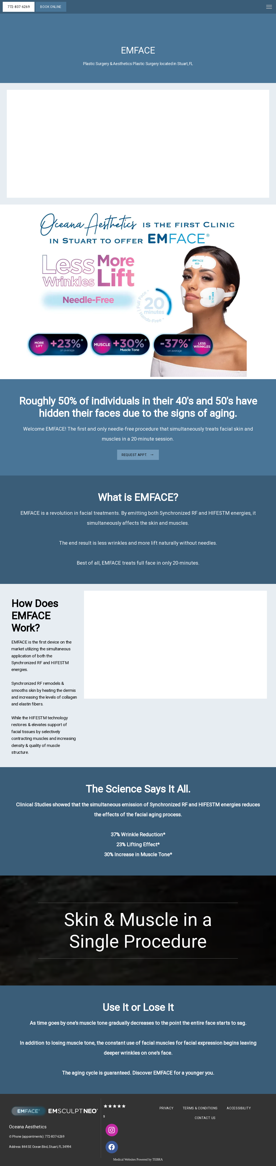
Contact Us (205, 1118)
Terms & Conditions (200, 1108)
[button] (269, 7)
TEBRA (157, 1159)
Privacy (167, 1108)
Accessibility (239, 1108)
